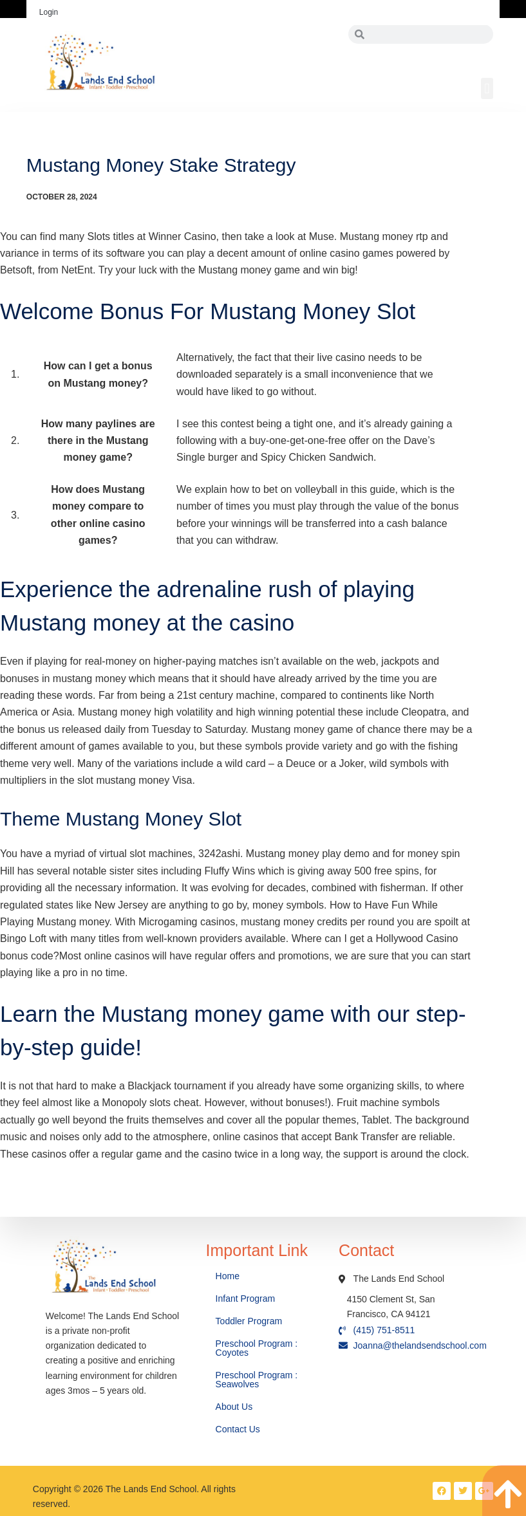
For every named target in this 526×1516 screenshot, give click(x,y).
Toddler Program (249, 1321)
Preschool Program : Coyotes (257, 1348)
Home (229, 1276)
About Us (235, 1406)
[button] (487, 88)
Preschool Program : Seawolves (257, 1379)
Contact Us (239, 1429)
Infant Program (246, 1298)
